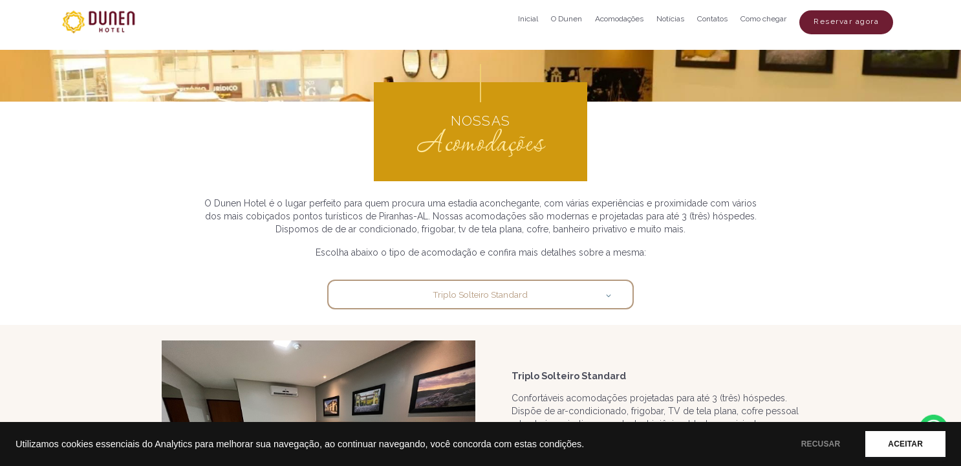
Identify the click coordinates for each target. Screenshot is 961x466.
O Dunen (566, 18)
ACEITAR (905, 444)
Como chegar (763, 18)
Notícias (670, 18)
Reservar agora (846, 21)
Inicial (528, 18)
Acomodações (619, 18)
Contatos (712, 18)
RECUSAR (821, 444)
